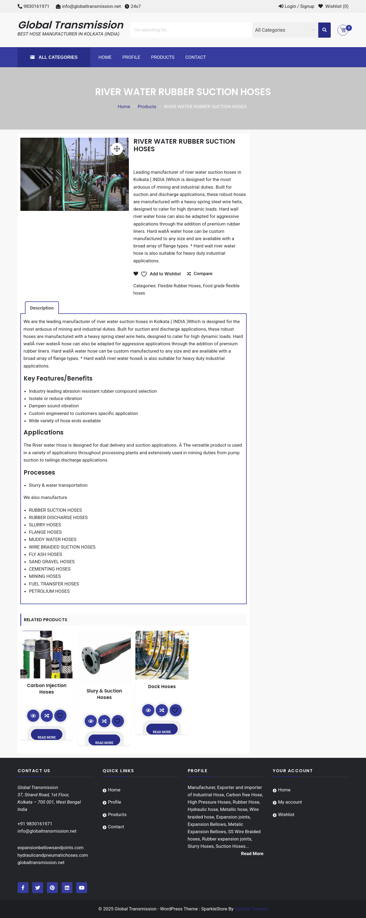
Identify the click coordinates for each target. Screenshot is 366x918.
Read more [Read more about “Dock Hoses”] (162, 732)
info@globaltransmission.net (91, 6)
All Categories (57, 57)
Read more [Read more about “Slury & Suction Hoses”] (104, 743)
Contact (195, 57)
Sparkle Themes (251, 908)
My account (290, 802)
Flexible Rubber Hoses (179, 285)
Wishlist (286, 814)
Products (162, 57)
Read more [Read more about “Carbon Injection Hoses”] (47, 737)
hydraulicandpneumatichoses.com (53, 855)
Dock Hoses (162, 686)
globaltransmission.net (41, 862)
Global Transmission (70, 25)
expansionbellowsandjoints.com (51, 847)
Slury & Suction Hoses (104, 694)
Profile (131, 57)
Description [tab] (42, 308)
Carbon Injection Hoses (46, 688)
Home (105, 57)
